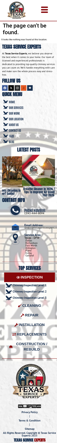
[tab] (29, 277)
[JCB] (38, 405)
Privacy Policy (30, 412)
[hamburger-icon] (44, 10)
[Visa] (20, 405)
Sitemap (29, 429)
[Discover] (29, 405)
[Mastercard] (25, 405)
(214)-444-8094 (34, 213)
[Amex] (34, 405)
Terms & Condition (29, 420)
